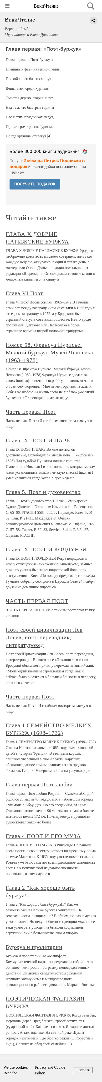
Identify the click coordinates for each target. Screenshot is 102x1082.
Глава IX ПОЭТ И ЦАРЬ (38, 440)
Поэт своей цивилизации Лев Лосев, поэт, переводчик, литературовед (44, 637)
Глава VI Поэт (24, 293)
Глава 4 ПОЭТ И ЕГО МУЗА (43, 836)
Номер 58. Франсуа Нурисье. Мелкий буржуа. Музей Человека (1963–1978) (49, 352)
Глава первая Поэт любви (39, 784)
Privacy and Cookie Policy (50, 1070)
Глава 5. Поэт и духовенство (43, 492)
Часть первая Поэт (30, 696)
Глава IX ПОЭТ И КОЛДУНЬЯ (46, 549)
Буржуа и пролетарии (34, 947)
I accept (83, 1070)
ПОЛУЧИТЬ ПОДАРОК (35, 184)
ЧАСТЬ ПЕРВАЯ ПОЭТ (37, 601)
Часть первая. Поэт (31, 412)
